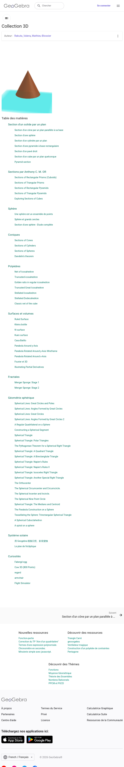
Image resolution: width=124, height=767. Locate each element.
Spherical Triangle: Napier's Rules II (32, 467)
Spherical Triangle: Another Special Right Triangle (39, 477)
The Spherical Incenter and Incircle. (32, 493)
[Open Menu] (118, 6)
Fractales (14, 376)
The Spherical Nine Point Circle (30, 499)
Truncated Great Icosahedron (29, 287)
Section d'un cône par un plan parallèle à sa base (39, 130)
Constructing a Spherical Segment (32, 430)
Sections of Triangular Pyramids (30, 193)
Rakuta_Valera (22, 35)
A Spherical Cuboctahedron (28, 520)
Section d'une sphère (25, 135)
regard (18, 572)
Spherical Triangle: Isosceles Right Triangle (36, 472)
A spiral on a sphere (24, 525)
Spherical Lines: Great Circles (29, 414)
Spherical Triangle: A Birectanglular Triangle (36, 456)
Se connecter (103, 5)
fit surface (20, 330)
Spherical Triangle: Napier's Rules (31, 462)
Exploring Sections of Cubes (29, 198)
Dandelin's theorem (24, 256)
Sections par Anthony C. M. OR (27, 171)
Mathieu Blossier (41, 35)
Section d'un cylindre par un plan (31, 140)
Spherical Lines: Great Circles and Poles (34, 403)
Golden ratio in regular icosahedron (32, 282)
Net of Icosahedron (24, 271)
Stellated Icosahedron (25, 293)
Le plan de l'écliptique (25, 546)
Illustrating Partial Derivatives (29, 367)
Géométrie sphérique (21, 397)
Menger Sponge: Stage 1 (27, 382)
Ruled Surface (22, 319)
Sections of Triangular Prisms (29, 182)
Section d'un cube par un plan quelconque (35, 156)
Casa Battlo (20, 340)
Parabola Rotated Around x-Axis (30, 356)
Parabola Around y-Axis (26, 345)
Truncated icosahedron (26, 277)
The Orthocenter (23, 483)
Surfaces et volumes (20, 313)
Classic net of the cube (26, 303)
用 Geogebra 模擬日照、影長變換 (31, 541)
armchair (19, 578)
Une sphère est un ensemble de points (34, 214)
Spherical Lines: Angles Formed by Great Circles (38, 408)
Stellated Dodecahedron (27, 298)
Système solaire (18, 535)
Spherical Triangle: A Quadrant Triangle (34, 451)
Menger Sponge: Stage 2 (27, 387)
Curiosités (14, 556)
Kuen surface (21, 335)
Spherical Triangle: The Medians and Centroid (37, 504)
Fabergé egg (21, 562)
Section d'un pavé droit (26, 151)
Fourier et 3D (21, 361)
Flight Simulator (22, 583)
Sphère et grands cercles (27, 219)
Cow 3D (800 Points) (25, 567)
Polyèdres (14, 266)
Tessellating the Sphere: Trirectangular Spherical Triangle (43, 515)
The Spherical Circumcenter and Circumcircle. (37, 488)
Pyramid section (23, 162)
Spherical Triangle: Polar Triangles (32, 440)
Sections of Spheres (25, 251)
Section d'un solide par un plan (27, 124)
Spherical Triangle (23, 435)
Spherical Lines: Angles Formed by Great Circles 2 (39, 419)
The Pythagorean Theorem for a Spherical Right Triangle (43, 446)
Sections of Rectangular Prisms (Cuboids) (36, 177)
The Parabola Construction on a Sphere (34, 509)
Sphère (12, 208)
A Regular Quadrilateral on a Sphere (32, 424)
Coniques (14, 234)
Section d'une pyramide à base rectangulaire (37, 146)
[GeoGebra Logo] (16, 6)
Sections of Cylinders (25, 245)
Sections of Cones (24, 240)
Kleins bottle (21, 324)
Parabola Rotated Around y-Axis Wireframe (36, 351)
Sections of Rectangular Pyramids (31, 188)
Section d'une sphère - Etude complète (34, 224)
